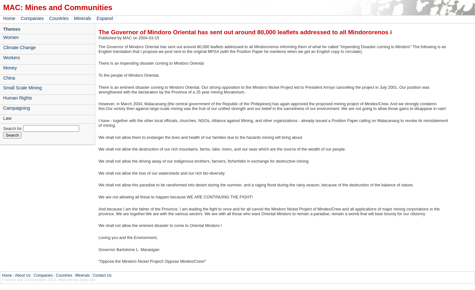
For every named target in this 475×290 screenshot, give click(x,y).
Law (7, 118)
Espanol (104, 18)
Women (11, 37)
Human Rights (17, 97)
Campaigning (16, 108)
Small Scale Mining (22, 87)
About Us (22, 275)
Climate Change (19, 47)
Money (10, 67)
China (9, 78)
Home (9, 18)
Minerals (82, 18)
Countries (59, 18)
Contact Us (102, 275)
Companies (32, 18)
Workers (11, 57)
